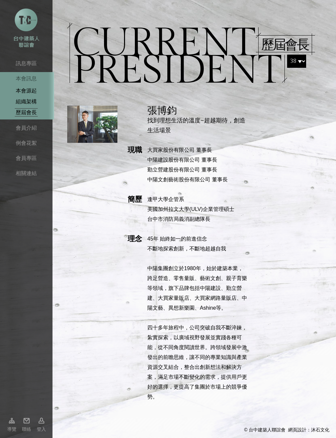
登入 (41, 429)
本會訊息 (26, 78)
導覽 (11, 429)
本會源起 (26, 90)
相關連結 (26, 173)
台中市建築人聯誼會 (26, 28)
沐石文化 (320, 429)
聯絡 (26, 429)
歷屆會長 (26, 112)
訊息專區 (26, 63)
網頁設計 (297, 429)
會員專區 (26, 158)
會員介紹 (26, 128)
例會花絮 (26, 143)
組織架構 (26, 101)
